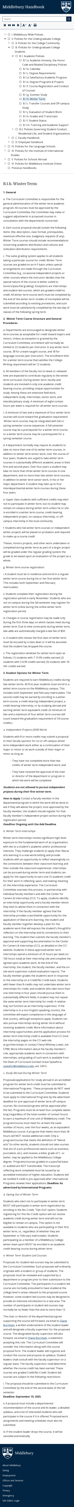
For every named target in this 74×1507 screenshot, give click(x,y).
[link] (27, 34)
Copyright (7, 1485)
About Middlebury (12, 1465)
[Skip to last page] (18, 25)
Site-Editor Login (11, 1500)
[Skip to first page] (5, 25)
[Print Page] (35, 25)
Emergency (8, 1495)
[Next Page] (13, 25)
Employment (9, 1475)
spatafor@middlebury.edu (18, 1066)
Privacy (6, 1490)
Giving (6, 1470)
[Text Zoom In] (24, 25)
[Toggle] (5, 33)
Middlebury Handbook (23, 7)
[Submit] (68, 19)
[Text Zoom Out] (30, 25)
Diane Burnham (37, 1338)
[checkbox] (9, 34)
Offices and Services (13, 1480)
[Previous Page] (9, 25)
